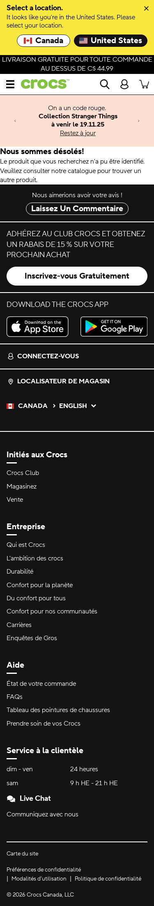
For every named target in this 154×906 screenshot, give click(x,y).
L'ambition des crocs (35, 558)
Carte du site (22, 854)
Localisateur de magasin (58, 381)
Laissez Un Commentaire (77, 208)
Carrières (19, 625)
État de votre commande (41, 684)
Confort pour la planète (40, 585)
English (78, 406)
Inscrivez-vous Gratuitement (77, 276)
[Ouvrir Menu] (10, 84)
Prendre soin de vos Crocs (43, 723)
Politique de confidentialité (108, 879)
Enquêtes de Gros (32, 638)
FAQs (15, 697)
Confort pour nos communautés (52, 611)
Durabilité (20, 571)
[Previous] (15, 120)
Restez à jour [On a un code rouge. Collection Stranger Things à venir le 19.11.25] (78, 133)
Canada (43, 40)
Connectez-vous (43, 356)
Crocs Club (23, 473)
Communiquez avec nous (42, 814)
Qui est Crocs (26, 545)
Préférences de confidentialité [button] (44, 870)
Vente (15, 500)
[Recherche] (105, 84)
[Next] (139, 120)
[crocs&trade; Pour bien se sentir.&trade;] (41, 84)
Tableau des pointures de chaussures (58, 710)
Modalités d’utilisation (39, 879)
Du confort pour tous (36, 598)
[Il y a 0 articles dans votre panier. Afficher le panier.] (144, 84)
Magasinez (22, 486)
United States (110, 40)
